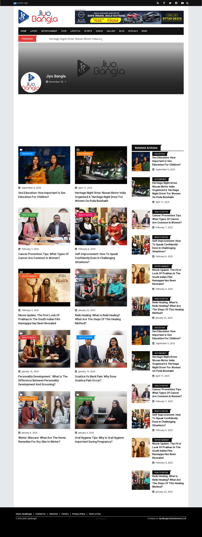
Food (64, 31)
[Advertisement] (73, 119)
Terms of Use (95, 514)
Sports (88, 31)
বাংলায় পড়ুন (20, 3)
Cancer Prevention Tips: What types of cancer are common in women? (167, 219)
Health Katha (28, 215)
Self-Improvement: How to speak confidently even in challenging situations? (96, 258)
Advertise (53, 514)
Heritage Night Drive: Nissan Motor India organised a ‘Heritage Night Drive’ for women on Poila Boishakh (100, 196)
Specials (133, 31)
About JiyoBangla (24, 514)
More (144, 31)
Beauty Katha (85, 215)
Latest (33, 31)
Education (27, 153)
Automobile (84, 153)
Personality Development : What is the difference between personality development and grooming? (43, 380)
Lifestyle (75, 31)
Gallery (111, 31)
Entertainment (49, 31)
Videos (99, 31)
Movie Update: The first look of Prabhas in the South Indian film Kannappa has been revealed (39, 319)
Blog (121, 31)
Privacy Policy (78, 514)
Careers (65, 514)
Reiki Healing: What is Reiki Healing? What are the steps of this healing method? (98, 319)
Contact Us (40, 514)
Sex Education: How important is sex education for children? (166, 161)
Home (23, 31)
